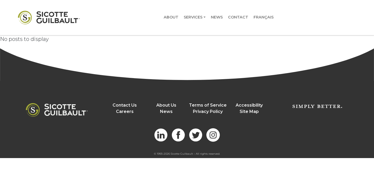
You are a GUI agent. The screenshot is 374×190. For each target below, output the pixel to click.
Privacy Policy (208, 111)
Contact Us (125, 105)
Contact (238, 17)
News (217, 17)
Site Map (249, 111)
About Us (166, 105)
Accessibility (249, 105)
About (171, 17)
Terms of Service (208, 105)
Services (193, 17)
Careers (125, 111)
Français (264, 17)
